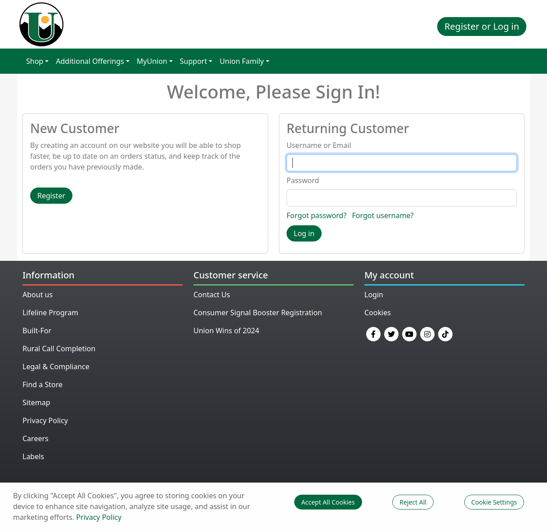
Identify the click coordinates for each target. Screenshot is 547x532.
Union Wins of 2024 (226, 330)
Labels (33, 456)
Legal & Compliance (56, 366)
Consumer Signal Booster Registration (257, 312)
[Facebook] (373, 333)
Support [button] (193, 61)
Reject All (412, 502)
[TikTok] (445, 333)
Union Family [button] (242, 61)
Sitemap (36, 402)
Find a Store (42, 384)
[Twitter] (391, 333)
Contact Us (211, 295)
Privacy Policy (45, 420)
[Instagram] (427, 333)
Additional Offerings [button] (90, 61)
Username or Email (319, 145)
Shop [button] (34, 61)
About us (37, 295)
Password (303, 180)
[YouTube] (409, 333)
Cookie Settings (494, 502)
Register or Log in (481, 26)
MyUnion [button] (152, 61)
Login (373, 295)
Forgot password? (316, 215)
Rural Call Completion (58, 348)
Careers (35, 438)
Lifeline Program (50, 312)
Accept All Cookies (328, 502)
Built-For (36, 330)
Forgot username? (383, 215)
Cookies (377, 312)
